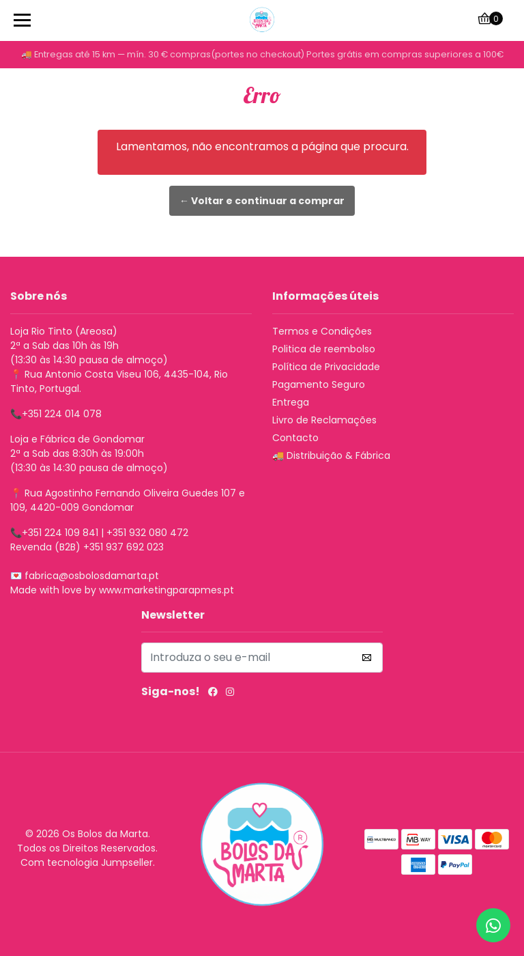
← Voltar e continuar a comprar (262, 201)
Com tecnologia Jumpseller (86, 862)
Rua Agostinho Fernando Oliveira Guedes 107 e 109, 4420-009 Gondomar (127, 500)
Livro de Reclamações (324, 420)
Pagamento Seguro (318, 384)
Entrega (290, 402)
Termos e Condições (322, 331)
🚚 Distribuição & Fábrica (331, 455)
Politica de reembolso (323, 349)
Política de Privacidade (326, 367)
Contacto (295, 438)
